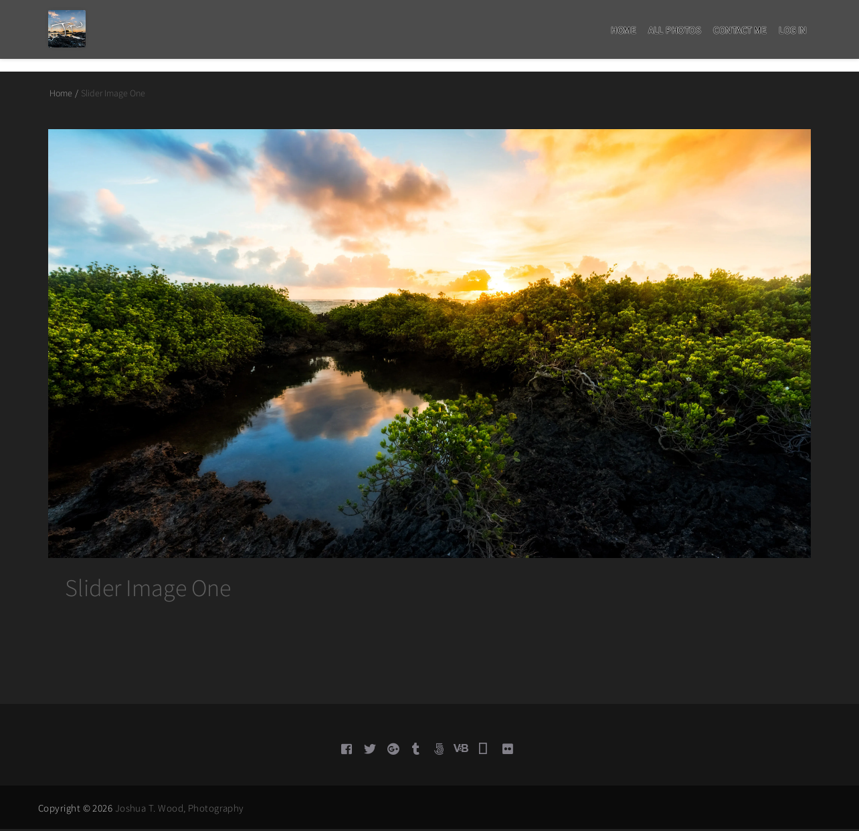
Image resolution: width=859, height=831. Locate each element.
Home (623, 30)
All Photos (674, 30)
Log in (793, 30)
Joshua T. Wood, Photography (179, 810)
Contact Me (739, 30)
